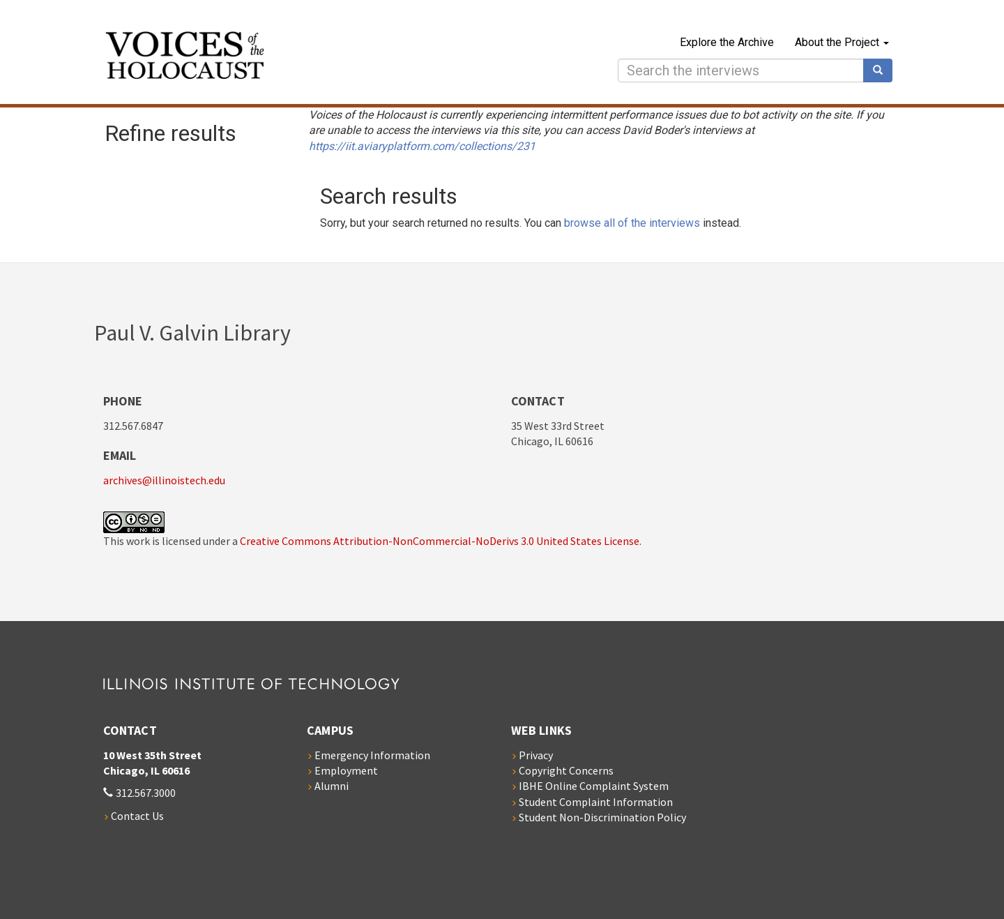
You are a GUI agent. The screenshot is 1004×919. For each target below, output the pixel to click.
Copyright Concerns (566, 770)
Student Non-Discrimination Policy (602, 817)
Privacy (536, 755)
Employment (346, 770)
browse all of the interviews (632, 223)
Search (882, 70)
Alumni (331, 786)
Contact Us (137, 816)
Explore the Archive (727, 42)
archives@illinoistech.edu (164, 480)
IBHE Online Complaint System (594, 786)
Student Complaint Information (596, 802)
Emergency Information (372, 755)
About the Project (842, 42)
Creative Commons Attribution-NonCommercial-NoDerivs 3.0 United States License (439, 541)
